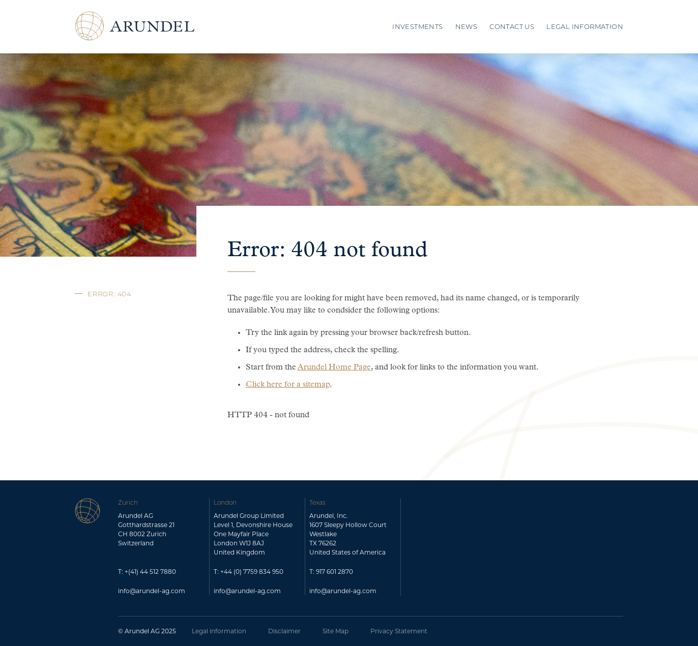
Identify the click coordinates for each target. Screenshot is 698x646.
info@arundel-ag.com (151, 591)
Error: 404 (109, 294)
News (466, 26)
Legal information (219, 631)
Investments (417, 26)
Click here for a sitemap (288, 385)
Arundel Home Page (334, 367)
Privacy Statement (398, 631)
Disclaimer (284, 631)
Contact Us (511, 26)
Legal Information (584, 26)
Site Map (335, 631)
